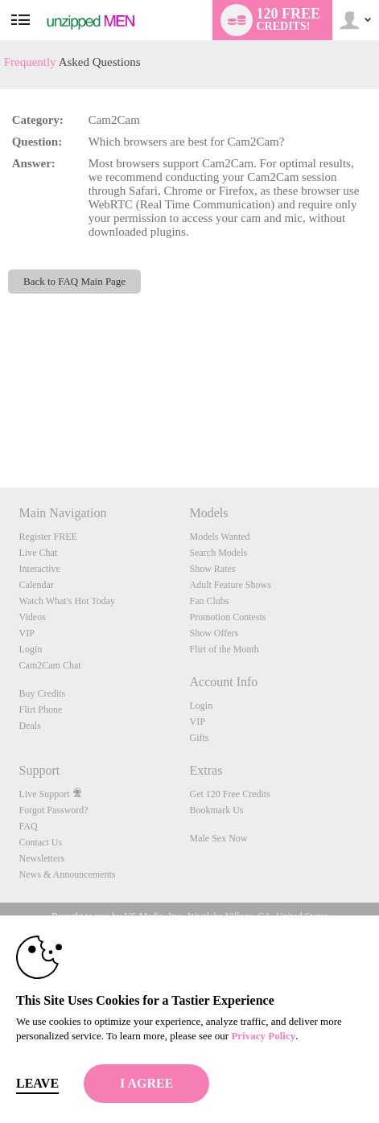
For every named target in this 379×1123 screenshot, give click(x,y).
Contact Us (41, 842)
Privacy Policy (263, 1036)
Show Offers (213, 633)
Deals (30, 725)
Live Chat (38, 552)
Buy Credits (42, 693)
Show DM (0, 427)
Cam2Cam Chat (50, 665)
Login (31, 649)
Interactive (39, 568)
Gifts (198, 737)
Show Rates (212, 568)
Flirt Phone (41, 709)
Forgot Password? (54, 810)
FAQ (28, 826)
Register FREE (48, 536)
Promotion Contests (227, 617)
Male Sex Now (218, 838)
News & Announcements (67, 874)
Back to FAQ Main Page (74, 281)
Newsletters (42, 858)
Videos (32, 617)
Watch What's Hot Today (67, 601)
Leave (37, 1083)
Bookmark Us (216, 810)
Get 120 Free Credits (229, 794)
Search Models (218, 552)
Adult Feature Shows (229, 584)
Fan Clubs (209, 601)
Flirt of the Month (223, 649)
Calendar (36, 584)
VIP (27, 633)
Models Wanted (219, 536)
